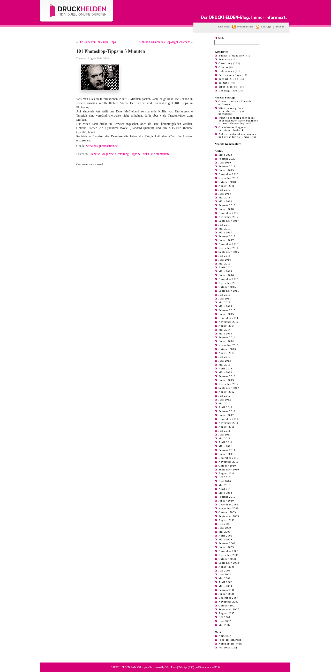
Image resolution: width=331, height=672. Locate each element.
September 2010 (229, 469)
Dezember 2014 (228, 318)
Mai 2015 (225, 302)
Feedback (224, 59)
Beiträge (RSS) (186, 667)
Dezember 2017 (228, 213)
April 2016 (225, 267)
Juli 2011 (224, 430)
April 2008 (225, 582)
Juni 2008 (225, 574)
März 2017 (225, 232)
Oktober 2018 (227, 182)
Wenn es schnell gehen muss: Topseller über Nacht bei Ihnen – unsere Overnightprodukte (238, 120)
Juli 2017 (224, 224)
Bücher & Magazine (101, 154)
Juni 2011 (225, 434)
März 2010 (225, 492)
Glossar (223, 67)
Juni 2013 (225, 360)
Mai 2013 (225, 364)
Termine (224, 82)
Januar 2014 (226, 341)
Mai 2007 (225, 625)
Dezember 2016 (228, 244)
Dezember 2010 (228, 457)
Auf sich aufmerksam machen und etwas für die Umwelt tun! (238, 135)
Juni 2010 (225, 481)
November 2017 (229, 217)
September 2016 (229, 252)
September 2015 (229, 290)
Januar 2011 (226, 454)
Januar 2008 (226, 593)
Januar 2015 (226, 314)
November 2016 (229, 248)
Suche (221, 38)
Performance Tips (230, 75)
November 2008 (229, 555)
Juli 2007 (224, 617)
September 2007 (229, 609)
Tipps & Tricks (139, 154)
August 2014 (227, 325)
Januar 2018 (226, 209)
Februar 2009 (227, 543)
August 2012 (227, 391)
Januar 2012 (226, 415)
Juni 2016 (225, 259)
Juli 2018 (224, 189)
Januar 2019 (226, 170)
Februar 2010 (227, 496)
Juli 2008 (224, 570)
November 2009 (229, 508)
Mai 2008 (225, 578)
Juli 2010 (224, 477)
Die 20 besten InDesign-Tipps (97, 42)
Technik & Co (227, 78)
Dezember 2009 (228, 504)
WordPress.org (228, 647)
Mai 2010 (225, 485)
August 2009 (227, 520)
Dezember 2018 (228, 174)
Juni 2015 (225, 298)
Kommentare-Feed (230, 643)
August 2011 (227, 426)
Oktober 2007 (227, 605)
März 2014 (225, 333)
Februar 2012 (227, 411)
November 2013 (229, 345)
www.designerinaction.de (102, 146)
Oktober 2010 (227, 465)
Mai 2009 (225, 531)
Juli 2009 (224, 524)
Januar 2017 (226, 240)
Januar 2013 (226, 380)
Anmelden (225, 635)
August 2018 (227, 185)
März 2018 (225, 201)
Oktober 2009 (227, 512)
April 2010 (225, 489)
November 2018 (229, 178)
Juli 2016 (224, 255)
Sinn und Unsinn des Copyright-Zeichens (164, 42)
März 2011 (225, 446)
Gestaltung (122, 154)
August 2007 (227, 613)
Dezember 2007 (228, 597)
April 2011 (225, 442)
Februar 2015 (227, 310)
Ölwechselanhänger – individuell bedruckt (232, 129)
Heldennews (226, 71)
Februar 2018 (227, 205)
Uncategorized (228, 90)
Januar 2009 (226, 547)
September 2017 (229, 220)
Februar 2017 (227, 236)
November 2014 (229, 321)
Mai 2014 (225, 329)
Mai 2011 (224, 438)
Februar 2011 (227, 450)
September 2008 (229, 562)
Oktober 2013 (227, 349)
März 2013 (225, 372)
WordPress (171, 667)
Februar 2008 (227, 590)
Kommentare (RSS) (209, 667)
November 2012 (229, 384)
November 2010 (229, 461)
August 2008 (227, 566)
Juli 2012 (224, 395)
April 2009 (225, 535)
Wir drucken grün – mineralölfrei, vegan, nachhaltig (232, 111)
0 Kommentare (160, 154)
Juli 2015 (224, 294)
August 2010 (227, 473)
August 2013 (227, 353)
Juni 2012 (225, 399)
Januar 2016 (226, 275)
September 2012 (229, 388)
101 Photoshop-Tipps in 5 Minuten (110, 51)
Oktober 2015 (227, 286)
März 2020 (225, 154)
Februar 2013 (227, 376)
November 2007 (229, 601)
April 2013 (225, 368)
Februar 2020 (227, 158)
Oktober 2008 (227, 558)
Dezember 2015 (228, 279)
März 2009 (225, 539)
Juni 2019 (225, 162)
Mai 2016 (225, 263)
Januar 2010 (226, 500)
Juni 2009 (225, 527)
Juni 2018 (225, 193)
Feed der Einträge (230, 639)
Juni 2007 (225, 621)
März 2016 (225, 271)
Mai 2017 (225, 228)
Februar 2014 (227, 337)
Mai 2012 (225, 403)
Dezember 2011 (228, 419)
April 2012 (225, 407)
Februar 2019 (227, 166)
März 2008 (225, 586)
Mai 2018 (225, 197)
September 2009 (229, 516)
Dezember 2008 (228, 551)
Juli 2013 (224, 356)
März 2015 (225, 306)
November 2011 (228, 422)
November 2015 (229, 283)
